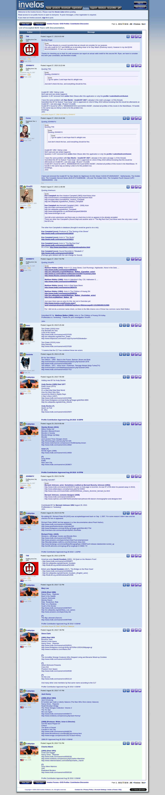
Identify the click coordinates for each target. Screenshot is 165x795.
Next (144, 24)
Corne (28, 118)
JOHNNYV (30, 65)
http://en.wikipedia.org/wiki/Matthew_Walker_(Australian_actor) (70, 295)
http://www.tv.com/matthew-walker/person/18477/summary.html (70, 274)
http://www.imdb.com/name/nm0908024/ (61, 281)
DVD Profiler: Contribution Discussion (74, 24)
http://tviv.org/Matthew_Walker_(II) (58, 297)
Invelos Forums (53, 24)
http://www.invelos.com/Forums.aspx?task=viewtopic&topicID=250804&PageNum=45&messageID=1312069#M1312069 (77, 304)
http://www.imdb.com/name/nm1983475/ (61, 287)
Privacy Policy (88, 789)
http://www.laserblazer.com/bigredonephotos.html (70, 247)
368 (131, 24)
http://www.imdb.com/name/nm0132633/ (57, 233)
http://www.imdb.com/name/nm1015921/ (57, 239)
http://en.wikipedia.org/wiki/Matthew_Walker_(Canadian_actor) (70, 272)
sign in (45, 18)
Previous (136, 24)
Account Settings (100, 789)
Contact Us (78, 789)
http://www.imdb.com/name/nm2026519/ (61, 293)
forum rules (59, 12)
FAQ (120, 789)
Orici (28, 325)
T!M (27, 36)
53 (125, 24)
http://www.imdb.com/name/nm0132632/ (57, 253)
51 (121, 24)
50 (119, 24)
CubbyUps (30, 377)
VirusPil (29, 186)
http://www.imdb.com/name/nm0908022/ (61, 270)
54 (127, 24)
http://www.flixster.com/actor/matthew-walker (63, 276)
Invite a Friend (112, 789)
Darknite (29, 354)
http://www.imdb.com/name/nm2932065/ (57, 245)
